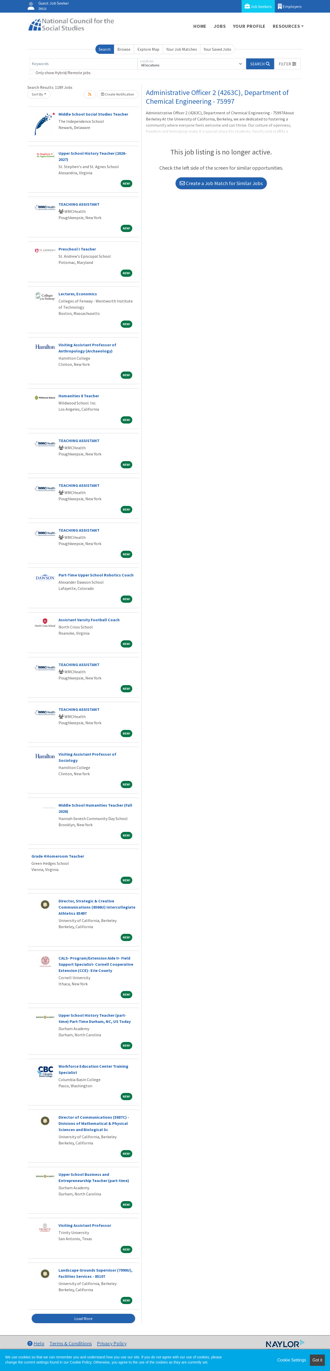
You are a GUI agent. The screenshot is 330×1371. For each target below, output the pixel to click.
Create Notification (117, 94)
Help (35, 1343)
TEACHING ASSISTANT (79, 204)
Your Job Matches (181, 49)
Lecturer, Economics (78, 293)
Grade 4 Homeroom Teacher (57, 856)
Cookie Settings (291, 1360)
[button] (287, 64)
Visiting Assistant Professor (85, 1225)
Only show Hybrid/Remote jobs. (63, 72)
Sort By (37, 94)
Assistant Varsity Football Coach (89, 619)
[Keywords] (83, 64)
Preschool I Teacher (77, 249)
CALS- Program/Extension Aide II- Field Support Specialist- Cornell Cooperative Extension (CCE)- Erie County (96, 964)
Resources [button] (286, 26)
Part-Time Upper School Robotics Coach (96, 574)
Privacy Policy (112, 1343)
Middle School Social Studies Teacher (93, 114)
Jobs (220, 26)
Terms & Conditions (71, 1343)
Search (105, 49)
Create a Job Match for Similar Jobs (221, 183)
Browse (123, 49)
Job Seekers (258, 6)
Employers (290, 6)
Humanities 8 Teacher (79, 395)
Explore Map (148, 49)
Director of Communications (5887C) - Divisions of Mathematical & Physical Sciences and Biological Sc (94, 1123)
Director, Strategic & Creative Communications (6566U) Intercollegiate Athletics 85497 (97, 907)
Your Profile (249, 26)
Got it (317, 1360)
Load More (83, 1318)
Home (200, 26)
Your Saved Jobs (217, 49)
